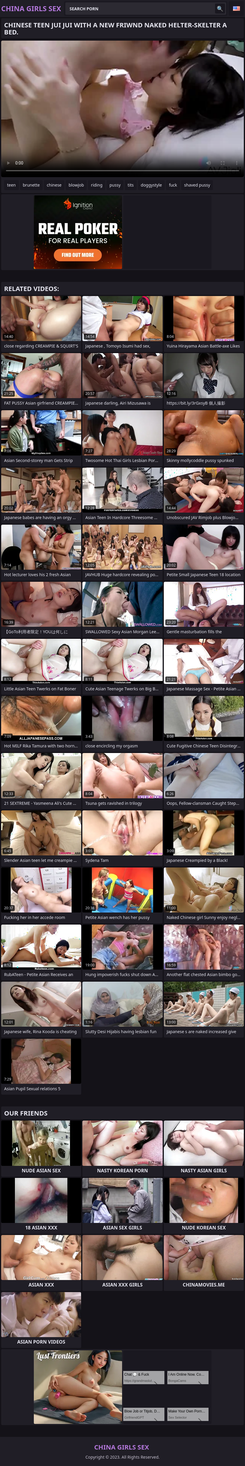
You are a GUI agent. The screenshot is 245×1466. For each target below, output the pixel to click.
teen (11, 185)
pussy (115, 185)
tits (131, 185)
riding (96, 185)
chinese (54, 185)
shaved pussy (197, 185)
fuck (173, 185)
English (236, 8)
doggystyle (151, 185)
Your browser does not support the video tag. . (122, 109)
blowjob (76, 185)
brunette (31, 185)
